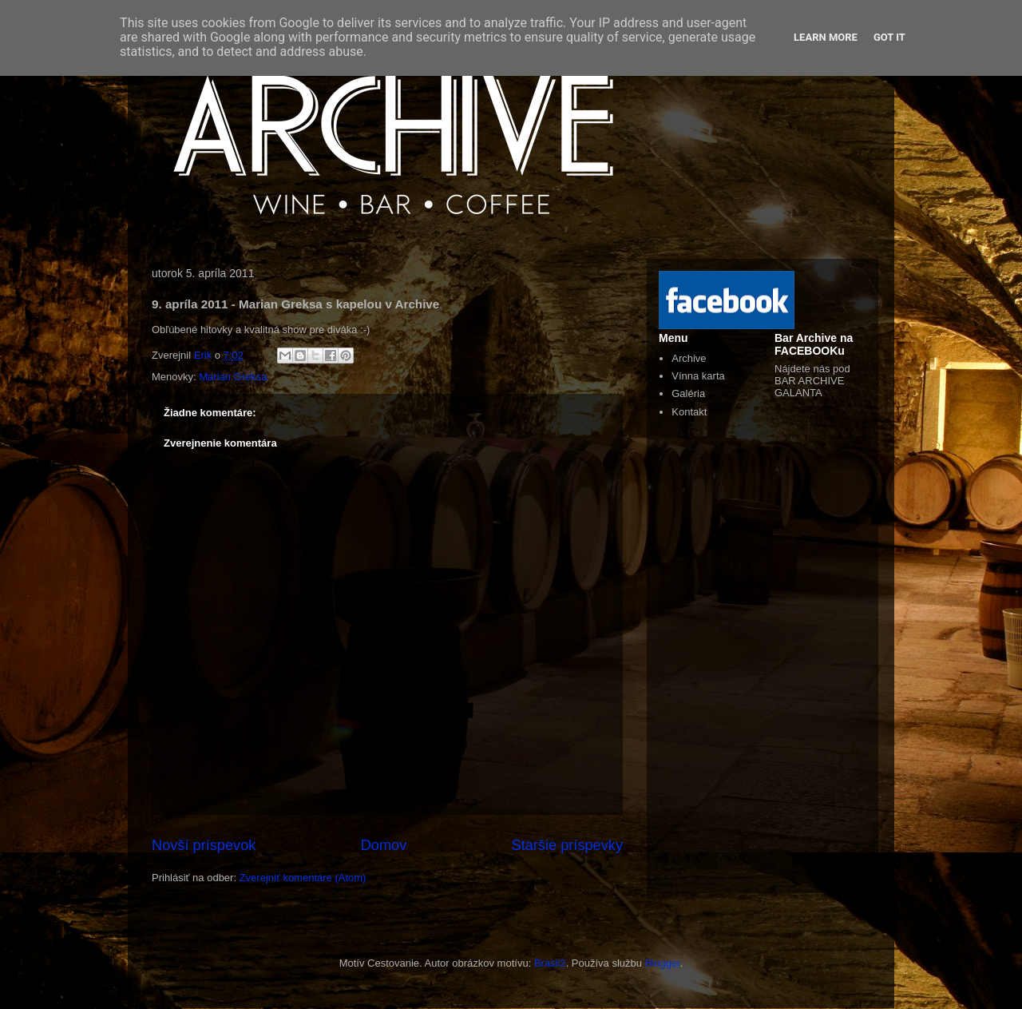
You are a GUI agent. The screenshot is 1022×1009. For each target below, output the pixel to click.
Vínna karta (698, 376)
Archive (688, 358)
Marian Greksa (233, 377)
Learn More (826, 37)
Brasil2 (550, 963)
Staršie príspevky (568, 845)
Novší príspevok (204, 845)
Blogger (662, 963)
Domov (384, 845)
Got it (889, 37)
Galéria (688, 393)
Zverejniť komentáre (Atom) (303, 878)
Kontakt (689, 412)
